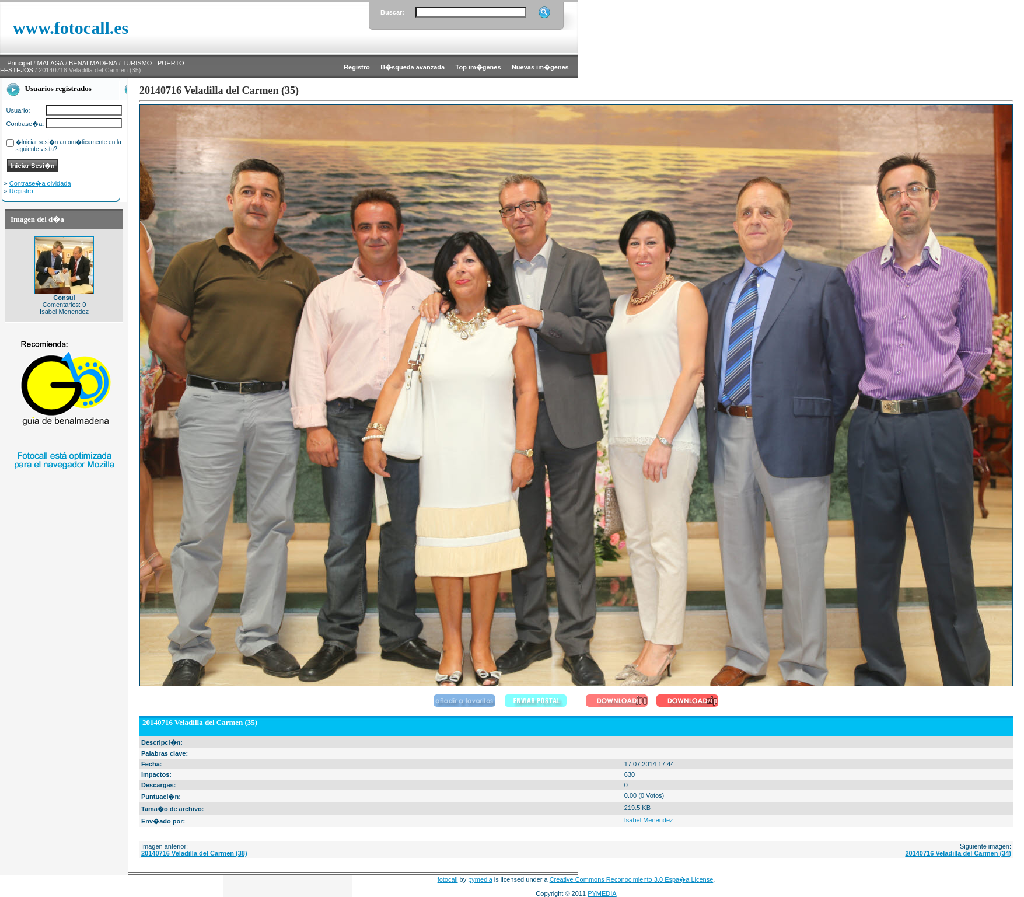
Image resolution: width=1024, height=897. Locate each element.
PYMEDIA (602, 893)
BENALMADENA (93, 63)
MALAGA (50, 63)
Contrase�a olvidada (40, 183)
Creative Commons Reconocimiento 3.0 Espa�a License (632, 879)
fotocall (448, 879)
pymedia (480, 879)
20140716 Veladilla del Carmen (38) (194, 853)
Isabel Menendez (648, 819)
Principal (19, 63)
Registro (21, 190)
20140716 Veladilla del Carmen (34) (958, 853)
